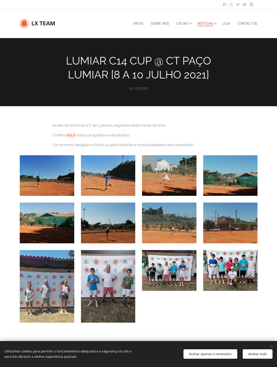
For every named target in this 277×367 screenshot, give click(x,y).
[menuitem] (136, 23)
